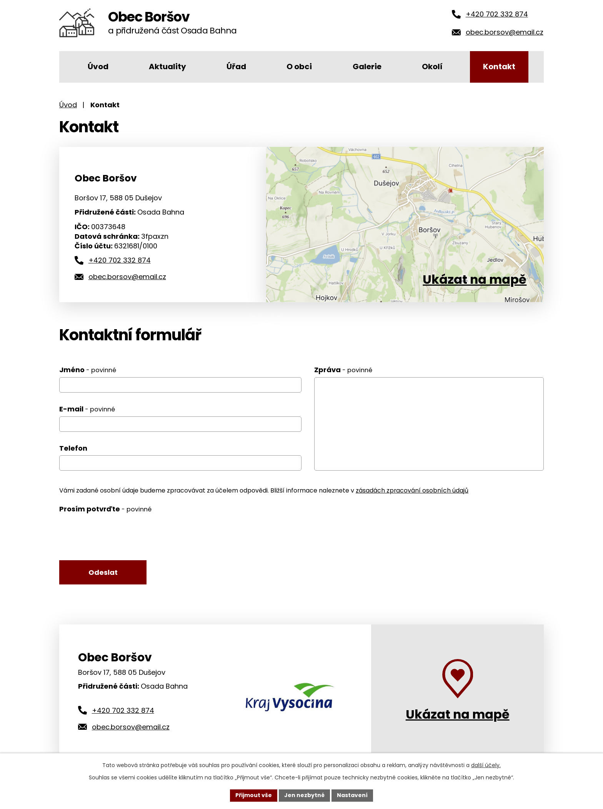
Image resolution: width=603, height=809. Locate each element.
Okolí (432, 66)
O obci (299, 66)
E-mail (87, 409)
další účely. (486, 765)
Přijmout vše (253, 795)
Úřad (236, 66)
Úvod (98, 66)
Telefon (73, 448)
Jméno (87, 370)
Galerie (367, 66)
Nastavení (352, 795)
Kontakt (499, 66)
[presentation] (117, 533)
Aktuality (167, 66)
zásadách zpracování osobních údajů (412, 490)
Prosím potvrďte (105, 509)
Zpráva (343, 370)
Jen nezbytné (304, 795)
